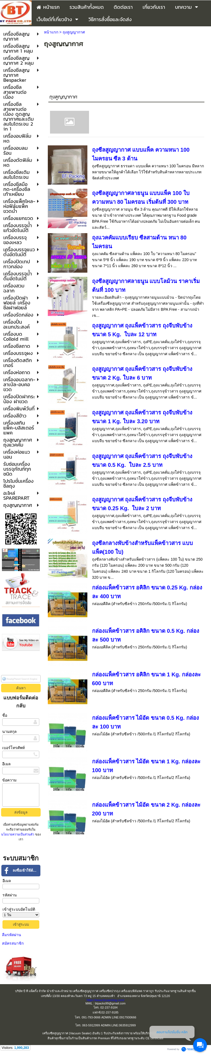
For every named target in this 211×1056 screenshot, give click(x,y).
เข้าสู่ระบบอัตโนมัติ (18, 909)
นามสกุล (9, 731)
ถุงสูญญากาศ (63, 97)
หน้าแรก (51, 32)
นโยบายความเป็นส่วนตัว (18, 834)
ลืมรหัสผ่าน (11, 935)
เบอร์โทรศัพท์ (13, 748)
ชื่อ (4, 715)
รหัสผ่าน (9, 895)
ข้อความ (9, 780)
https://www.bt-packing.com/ (105, 1000)
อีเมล (6, 764)
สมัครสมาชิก (13, 943)
